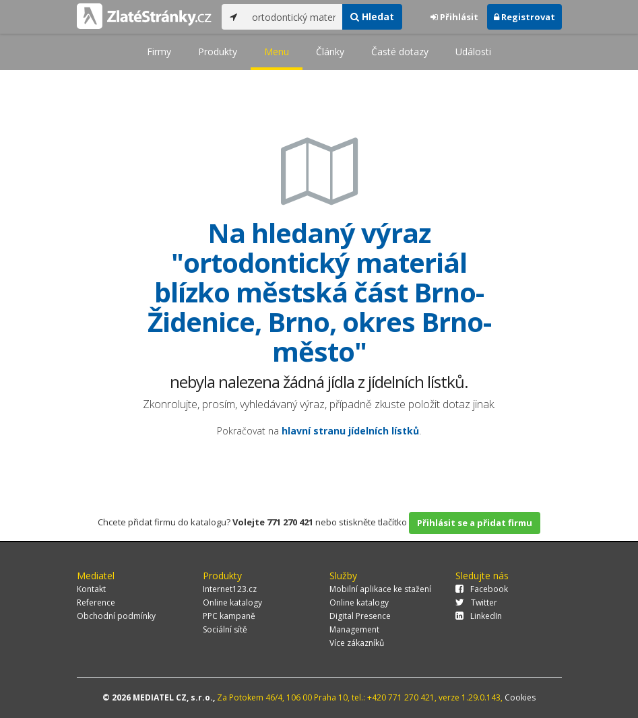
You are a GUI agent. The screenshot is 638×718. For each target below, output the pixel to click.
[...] (294, 17)
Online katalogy (232, 602)
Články (330, 51)
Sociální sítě (225, 629)
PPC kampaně (229, 616)
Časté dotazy (399, 51)
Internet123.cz (230, 589)
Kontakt (91, 589)
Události (473, 51)
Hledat (372, 16)
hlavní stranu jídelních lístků (350, 430)
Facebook (481, 589)
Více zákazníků (356, 643)
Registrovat (524, 17)
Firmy (159, 51)
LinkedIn (478, 616)
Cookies (520, 697)
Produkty (217, 51)
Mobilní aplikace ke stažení (380, 589)
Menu (276, 51)
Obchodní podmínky (116, 616)
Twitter (476, 602)
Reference (96, 602)
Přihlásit (454, 17)
